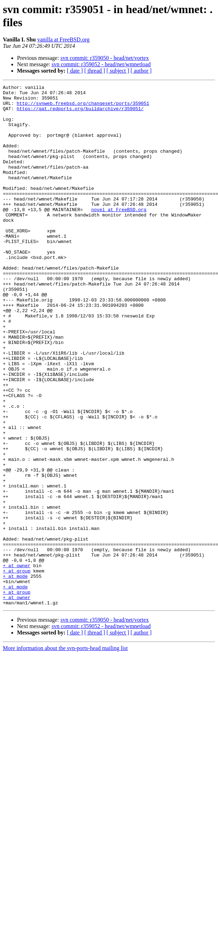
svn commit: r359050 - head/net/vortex (105, 58)
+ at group (16, 668)
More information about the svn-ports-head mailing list (65, 752)
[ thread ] (94, 71)
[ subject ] (118, 71)
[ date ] (75, 71)
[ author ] (141, 71)
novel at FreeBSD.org (119, 235)
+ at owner (16, 662)
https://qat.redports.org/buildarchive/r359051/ (80, 114)
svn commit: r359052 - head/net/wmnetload (101, 64)
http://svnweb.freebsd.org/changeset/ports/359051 (83, 107)
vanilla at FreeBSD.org (63, 39)
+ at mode (15, 675)
